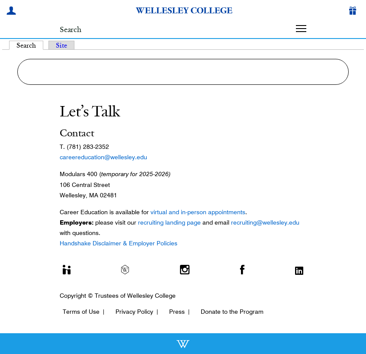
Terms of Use (81, 311)
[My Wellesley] (12, 12)
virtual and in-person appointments (198, 212)
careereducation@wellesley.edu (103, 157)
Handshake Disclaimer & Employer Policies (118, 243)
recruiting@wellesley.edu (265, 222)
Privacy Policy (134, 311)
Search (29, 45)
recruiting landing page (169, 222)
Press (177, 311)
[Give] (354, 12)
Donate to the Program (232, 311)
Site (61, 45)
